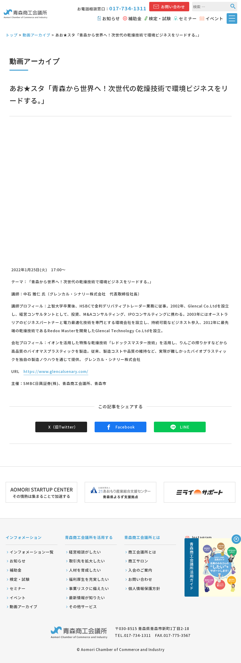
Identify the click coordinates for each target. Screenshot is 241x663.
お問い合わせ (173, 6)
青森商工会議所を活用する (89, 537)
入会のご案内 (140, 570)
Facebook (120, 427)
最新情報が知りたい (87, 597)
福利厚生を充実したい (89, 579)
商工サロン (138, 561)
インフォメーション (24, 537)
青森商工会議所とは (142, 537)
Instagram (198, 537)
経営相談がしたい (85, 552)
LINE (179, 427)
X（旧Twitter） (63, 427)
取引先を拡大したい (87, 561)
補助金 (135, 18)
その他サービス (83, 606)
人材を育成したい (85, 570)
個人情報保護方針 (144, 588)
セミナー (188, 18)
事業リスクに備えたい (89, 588)
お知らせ (111, 18)
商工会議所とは (142, 552)
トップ (12, 35)
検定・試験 (160, 18)
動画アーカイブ (36, 35)
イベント (214, 18)
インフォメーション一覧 (32, 552)
